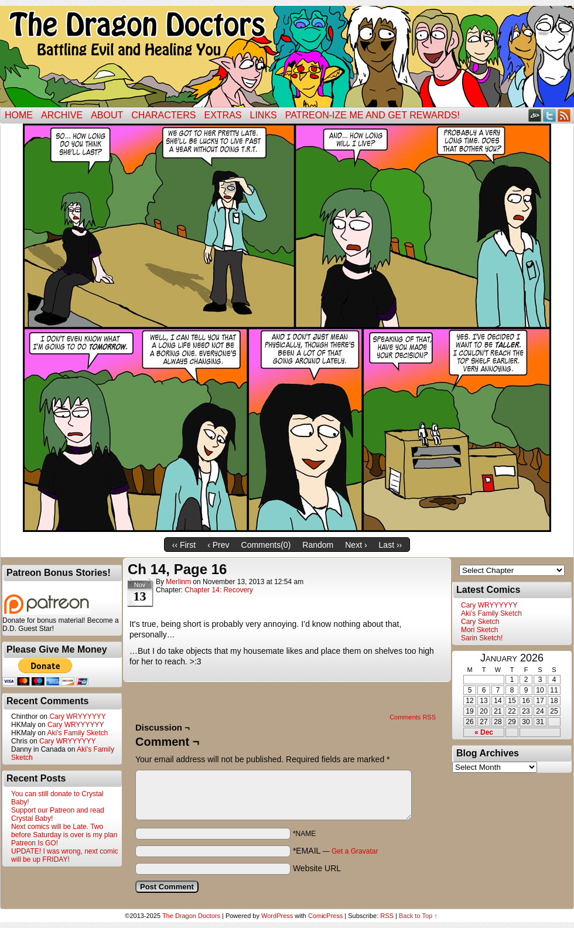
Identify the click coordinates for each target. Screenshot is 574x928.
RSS (564, 115)
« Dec (483, 732)
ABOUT (107, 115)
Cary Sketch (480, 621)
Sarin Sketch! (482, 638)
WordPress (277, 915)
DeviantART (535, 115)
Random (317, 545)
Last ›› (390, 545)
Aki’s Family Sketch (77, 733)
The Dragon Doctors (191, 915)
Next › (356, 545)
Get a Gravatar (355, 851)
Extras (222, 115)
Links (263, 115)
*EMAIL (335, 850)
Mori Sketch (479, 630)
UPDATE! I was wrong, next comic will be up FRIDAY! (64, 855)
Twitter (549, 115)
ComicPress (325, 915)
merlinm (178, 582)
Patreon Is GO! (34, 843)
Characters (163, 115)
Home (19, 115)
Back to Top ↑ (418, 915)
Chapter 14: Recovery (218, 590)
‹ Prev (218, 545)
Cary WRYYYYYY (77, 716)
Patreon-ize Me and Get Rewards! (372, 115)
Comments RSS (413, 717)
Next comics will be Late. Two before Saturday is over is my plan (64, 831)
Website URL (317, 868)
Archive (62, 115)
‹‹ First (184, 545)
